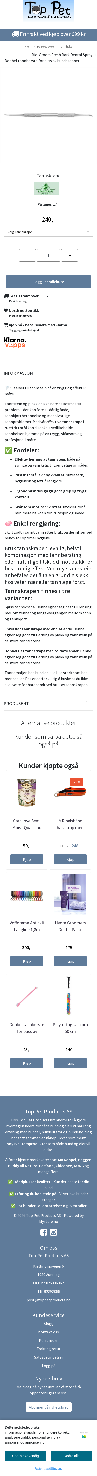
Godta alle (71, 1456)
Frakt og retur (48, 1348)
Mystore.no (48, 1221)
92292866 (52, 1291)
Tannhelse (64, 46)
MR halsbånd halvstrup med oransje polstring (70, 827)
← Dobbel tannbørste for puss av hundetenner (39, 60)
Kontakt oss (48, 1331)
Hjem (28, 46)
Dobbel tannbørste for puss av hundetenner (26, 1031)
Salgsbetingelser (48, 1357)
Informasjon (18, 373)
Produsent (16, 703)
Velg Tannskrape (20, 232)
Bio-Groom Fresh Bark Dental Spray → (64, 54)
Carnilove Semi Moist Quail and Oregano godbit (27, 827)
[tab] (48, 373)
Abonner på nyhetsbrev (48, 1407)
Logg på (48, 1365)
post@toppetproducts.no (49, 1299)
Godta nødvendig (25, 1456)
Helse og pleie (44, 46)
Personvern (48, 1340)
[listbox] (48, 232)
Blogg (48, 1323)
